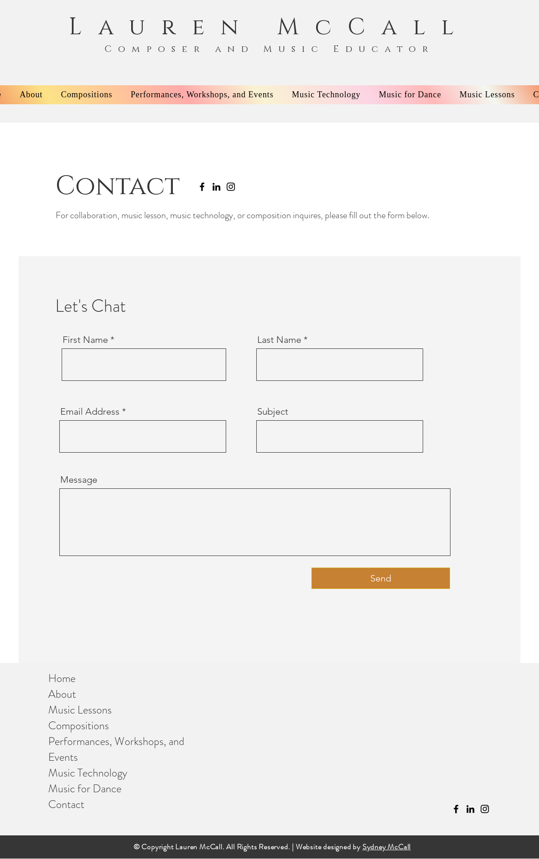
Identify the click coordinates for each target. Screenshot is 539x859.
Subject (272, 411)
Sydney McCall (386, 846)
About (62, 694)
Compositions (78, 725)
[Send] (380, 578)
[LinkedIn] (216, 186)
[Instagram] (230, 186)
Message (78, 479)
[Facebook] (202, 186)
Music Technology (87, 773)
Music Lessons (80, 710)
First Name (85, 339)
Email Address (90, 411)
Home (62, 678)
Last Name (279, 339)
